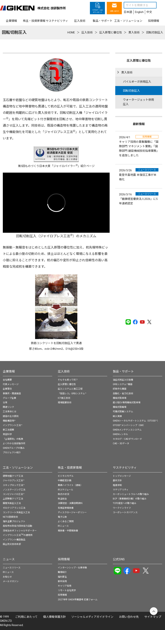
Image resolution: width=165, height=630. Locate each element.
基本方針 (117, 480)
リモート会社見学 (67, 590)
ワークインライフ (122, 508)
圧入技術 (64, 371)
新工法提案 (8, 429)
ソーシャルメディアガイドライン (92, 617)
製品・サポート (123, 371)
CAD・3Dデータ (121, 443)
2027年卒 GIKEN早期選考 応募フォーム (77, 599)
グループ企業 (9, 398)
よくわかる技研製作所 (14, 443)
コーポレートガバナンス (125, 512)
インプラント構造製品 (14, 539)
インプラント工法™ (12, 425)
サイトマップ (152, 617)
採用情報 (64, 559)
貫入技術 (127, 72)
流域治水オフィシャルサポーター (20, 530)
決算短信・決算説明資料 (70, 503)
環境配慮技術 (64, 402)
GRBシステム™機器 (122, 384)
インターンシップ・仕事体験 (72, 567)
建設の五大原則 (11, 416)
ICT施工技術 (64, 398)
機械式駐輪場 (119, 407)
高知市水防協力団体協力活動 (17, 526)
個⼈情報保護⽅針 (54, 617)
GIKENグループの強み (14, 448)
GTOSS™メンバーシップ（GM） (129, 425)
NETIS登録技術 (10, 517)
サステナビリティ (125, 467)
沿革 (5, 402)
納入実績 (117, 416)
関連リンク (8, 407)
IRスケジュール (65, 489)
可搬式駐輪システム (123, 411)
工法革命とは (9, 411)
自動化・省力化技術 (123, 393)
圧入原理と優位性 (67, 384)
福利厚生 (62, 577)
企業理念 (7, 389)
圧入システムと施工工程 (70, 389)
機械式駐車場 (119, 398)
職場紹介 (62, 572)
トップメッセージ (122, 476)
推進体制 (117, 485)
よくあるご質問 (66, 521)
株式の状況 (63, 494)
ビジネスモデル (66, 476)
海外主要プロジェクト (14, 521)
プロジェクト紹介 (12, 452)
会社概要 (7, 379)
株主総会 (62, 498)
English (139, 12)
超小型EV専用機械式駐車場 (126, 402)
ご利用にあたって (26, 617)
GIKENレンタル (120, 434)
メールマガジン (11, 581)
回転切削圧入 (131, 90)
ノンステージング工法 (14, 489)
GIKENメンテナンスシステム (127, 429)
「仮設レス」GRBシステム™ (72, 393)
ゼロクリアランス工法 (14, 508)
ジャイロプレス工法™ (13, 480)
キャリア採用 (64, 586)
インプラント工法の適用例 (17, 535)
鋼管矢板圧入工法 (12, 503)
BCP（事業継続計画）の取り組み (129, 498)
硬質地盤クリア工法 (13, 476)
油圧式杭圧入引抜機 (123, 379)
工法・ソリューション (18, 467)
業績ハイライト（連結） (70, 485)
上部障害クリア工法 (13, 498)
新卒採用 (62, 581)
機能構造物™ (9, 420)
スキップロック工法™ (14, 485)
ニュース (9, 559)
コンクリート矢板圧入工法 (16, 512)
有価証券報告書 (66, 508)
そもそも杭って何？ (68, 379)
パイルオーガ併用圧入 (137, 81)
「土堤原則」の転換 (13, 439)
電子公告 (62, 517)
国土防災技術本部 (12, 544)
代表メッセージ (11, 384)
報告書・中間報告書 (68, 530)
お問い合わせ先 (129, 617)
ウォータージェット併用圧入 (138, 102)
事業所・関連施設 (12, 393)
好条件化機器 (119, 389)
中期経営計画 (64, 480)
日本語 (128, 12)
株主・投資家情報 (70, 467)
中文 (149, 12)
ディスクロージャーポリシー (72, 512)
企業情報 (9, 371)
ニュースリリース (11, 567)
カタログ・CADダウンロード (127, 439)
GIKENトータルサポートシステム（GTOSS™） (136, 420)
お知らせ (7, 577)
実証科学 (7, 434)
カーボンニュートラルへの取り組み (131, 494)
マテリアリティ (120, 489)
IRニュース (63, 526)
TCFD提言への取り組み (124, 503)
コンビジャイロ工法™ (13, 494)
